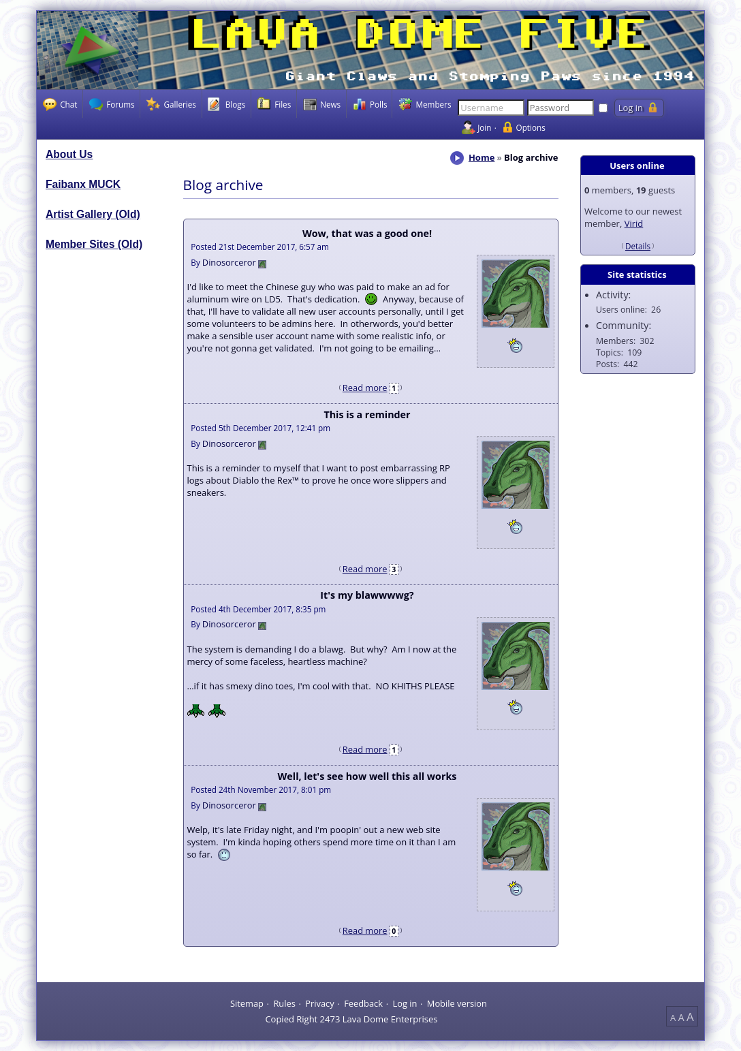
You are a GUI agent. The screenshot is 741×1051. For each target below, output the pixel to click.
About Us (69, 154)
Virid (634, 223)
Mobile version (457, 1003)
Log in (404, 1003)
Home (481, 157)
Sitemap (247, 1003)
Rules (284, 1003)
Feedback (363, 1003)
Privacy (319, 1003)
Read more (365, 387)
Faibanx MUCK (83, 184)
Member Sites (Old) (94, 244)
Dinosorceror (229, 262)
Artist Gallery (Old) (93, 214)
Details (637, 245)
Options (531, 127)
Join (484, 127)
